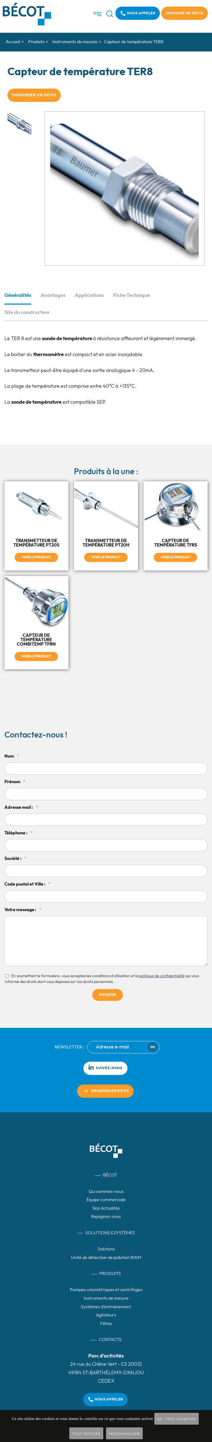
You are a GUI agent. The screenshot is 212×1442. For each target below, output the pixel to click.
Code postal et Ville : (27, 884)
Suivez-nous (105, 1067)
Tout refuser (86, 1433)
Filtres (106, 1323)
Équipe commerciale (106, 1200)
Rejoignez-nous (106, 1216)
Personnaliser (124, 1433)
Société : (15, 858)
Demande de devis (184, 13)
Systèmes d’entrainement (106, 1306)
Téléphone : (18, 833)
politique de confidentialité (162, 976)
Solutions (106, 1249)
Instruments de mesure (106, 1298)
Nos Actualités (106, 1208)
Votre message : (22, 910)
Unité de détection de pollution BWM (106, 1257)
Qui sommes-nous (106, 1191)
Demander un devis (34, 95)
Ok (152, 1047)
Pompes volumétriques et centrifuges (106, 1290)
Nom (11, 756)
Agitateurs (106, 1315)
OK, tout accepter (176, 1419)
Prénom (14, 782)
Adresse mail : (21, 807)
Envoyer (107, 995)
